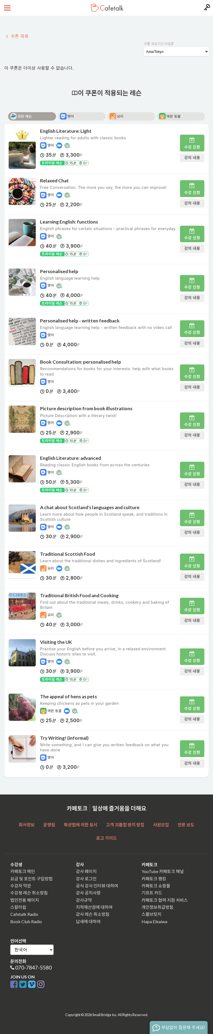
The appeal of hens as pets (68, 696)
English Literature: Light (65, 131)
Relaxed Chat (54, 180)
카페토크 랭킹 (154, 878)
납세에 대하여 (88, 921)
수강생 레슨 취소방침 (29, 892)
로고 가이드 (106, 838)
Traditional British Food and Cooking (79, 595)
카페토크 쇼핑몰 (156, 885)
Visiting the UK (56, 642)
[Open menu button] (6, 8)
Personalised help (59, 271)
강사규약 (84, 900)
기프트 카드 (152, 892)
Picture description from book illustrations (86, 408)
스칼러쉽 (18, 907)
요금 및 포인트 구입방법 (31, 878)
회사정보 (27, 824)
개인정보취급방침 (157, 907)
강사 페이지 (86, 871)
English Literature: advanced (70, 458)
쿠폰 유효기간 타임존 (159, 44)
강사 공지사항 (88, 892)
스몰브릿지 (152, 914)
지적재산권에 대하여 (94, 907)
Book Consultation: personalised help (80, 362)
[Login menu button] (206, 8)
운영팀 (49, 824)
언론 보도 (186, 824)
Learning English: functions (69, 222)
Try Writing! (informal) (64, 738)
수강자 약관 (20, 885)
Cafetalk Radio (24, 914)
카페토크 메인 (22, 871)
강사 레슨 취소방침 (92, 914)
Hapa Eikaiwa (154, 921)
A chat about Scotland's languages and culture (89, 507)
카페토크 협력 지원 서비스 (165, 900)
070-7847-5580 (33, 967)
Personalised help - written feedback (80, 321)
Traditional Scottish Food (67, 554)
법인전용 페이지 (24, 900)
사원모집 (161, 824)
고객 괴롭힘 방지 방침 (125, 824)
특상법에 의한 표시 (80, 824)
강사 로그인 (86, 878)
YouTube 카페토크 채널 (163, 871)
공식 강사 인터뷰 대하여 (97, 885)
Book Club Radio (26, 921)
